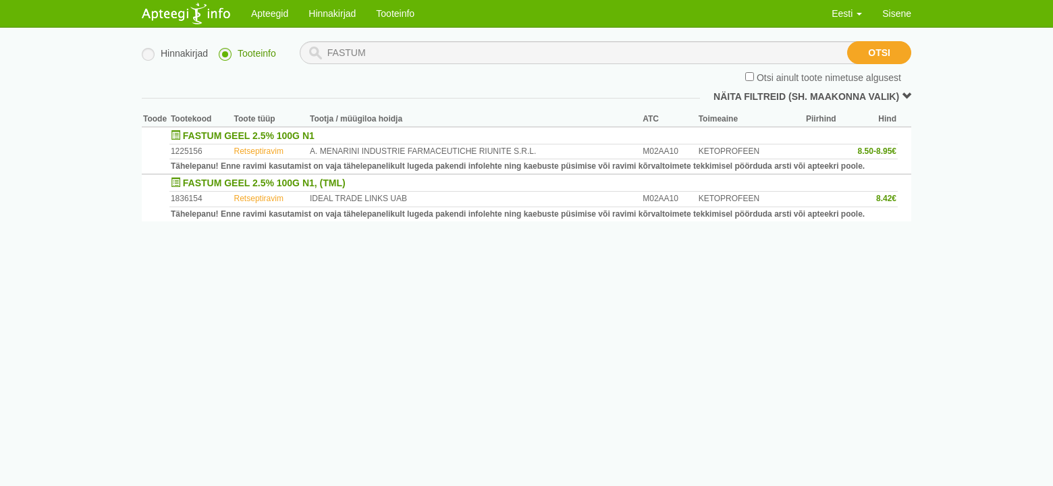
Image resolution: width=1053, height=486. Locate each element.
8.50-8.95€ (877, 151)
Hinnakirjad (332, 13)
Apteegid (269, 13)
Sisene (896, 13)
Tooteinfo (395, 13)
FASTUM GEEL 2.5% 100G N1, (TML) (264, 183)
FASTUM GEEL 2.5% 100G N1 (249, 135)
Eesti (847, 13)
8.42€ (886, 198)
